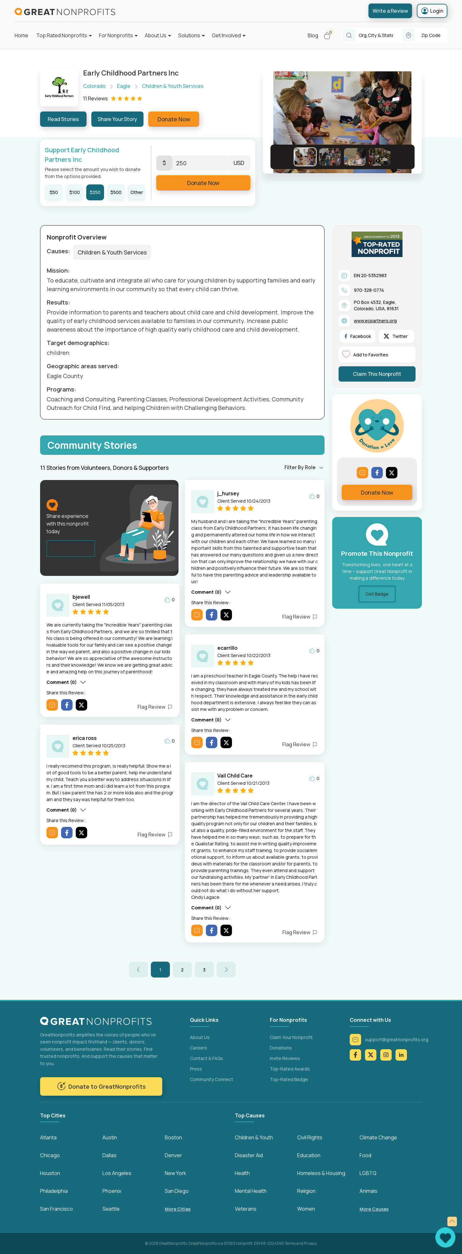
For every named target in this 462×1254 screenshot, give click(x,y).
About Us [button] (155, 35)
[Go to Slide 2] (329, 156)
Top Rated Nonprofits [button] (61, 35)
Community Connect (211, 1079)
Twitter (396, 336)
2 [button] (182, 970)
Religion (306, 1190)
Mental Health (251, 1190)
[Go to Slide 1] (305, 156)
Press (196, 1069)
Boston (173, 1137)
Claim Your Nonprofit (291, 1037)
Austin (109, 1137)
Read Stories (63, 119)
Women (306, 1208)
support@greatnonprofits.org (389, 1039)
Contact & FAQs (206, 1058)
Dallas (109, 1155)
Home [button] (21, 35)
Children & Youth (254, 1137)
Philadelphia (54, 1190)
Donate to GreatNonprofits (101, 1086)
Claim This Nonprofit (377, 373)
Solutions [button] (189, 35)
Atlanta (48, 1137)
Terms (290, 1243)
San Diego (177, 1190)
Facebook (358, 336)
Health (242, 1173)
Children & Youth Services (112, 252)
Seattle (111, 1208)
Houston (50, 1173)
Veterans (245, 1208)
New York (175, 1173)
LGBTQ (368, 1173)
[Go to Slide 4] (379, 156)
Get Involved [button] (226, 35)
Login (432, 11)
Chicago (50, 1155)
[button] (330, 35)
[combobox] (380, 35)
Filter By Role (300, 467)
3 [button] (204, 970)
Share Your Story (117, 119)
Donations (281, 1048)
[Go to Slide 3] (354, 156)
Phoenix (111, 1190)
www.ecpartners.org (375, 321)
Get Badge (377, 594)
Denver (173, 1155)
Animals (368, 1190)
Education (308, 1155)
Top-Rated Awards (290, 1069)
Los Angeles (116, 1173)
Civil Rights (309, 1137)
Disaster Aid (249, 1155)
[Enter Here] (200, 163)
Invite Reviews (285, 1058)
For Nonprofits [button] (116, 35)
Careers (198, 1048)
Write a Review (390, 10)
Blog (313, 35)
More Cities (178, 1209)
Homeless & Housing (321, 1173)
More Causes (374, 1209)
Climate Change (378, 1137)
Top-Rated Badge (289, 1079)
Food (365, 1155)
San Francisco (56, 1208)
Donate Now (174, 119)
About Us (200, 1037)
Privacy (310, 1243)
